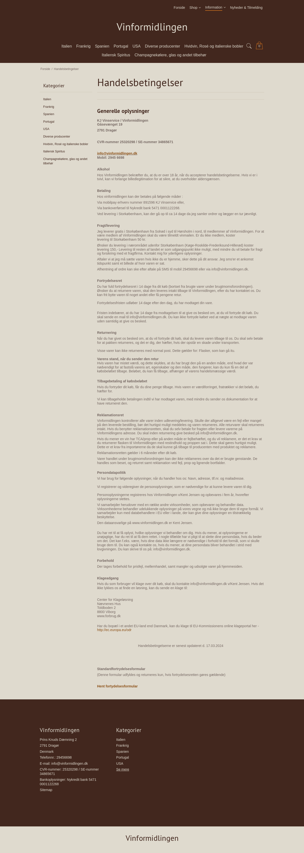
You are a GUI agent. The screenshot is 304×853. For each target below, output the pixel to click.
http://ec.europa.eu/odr (114, 630)
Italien (47, 99)
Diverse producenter (56, 136)
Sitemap (46, 790)
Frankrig (48, 107)
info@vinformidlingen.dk (117, 153)
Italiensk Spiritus (54, 151)
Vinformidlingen (152, 26)
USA (46, 129)
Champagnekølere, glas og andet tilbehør (65, 161)
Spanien (48, 114)
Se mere (122, 769)
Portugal (48, 121)
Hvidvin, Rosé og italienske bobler (65, 144)
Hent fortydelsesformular (117, 686)
